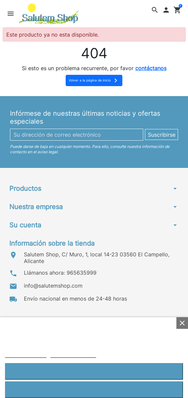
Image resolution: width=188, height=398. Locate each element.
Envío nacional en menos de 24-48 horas (75, 298)
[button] (155, 9)
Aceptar (94, 371)
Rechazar (93, 389)
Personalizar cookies (73, 354)
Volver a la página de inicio (94, 80)
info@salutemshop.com (53, 285)
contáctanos (150, 68)
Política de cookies (25, 354)
